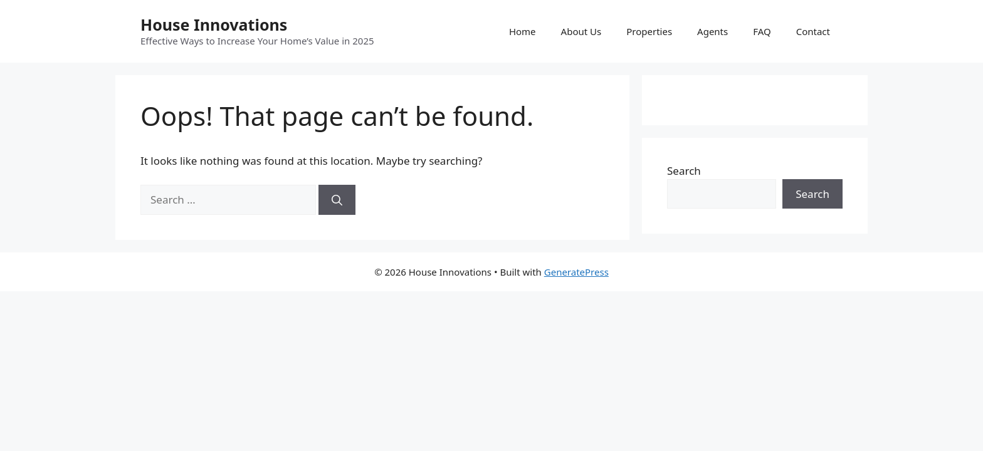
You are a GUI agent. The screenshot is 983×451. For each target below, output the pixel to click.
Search (684, 170)
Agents (712, 31)
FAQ (762, 31)
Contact (813, 31)
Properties (649, 31)
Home (522, 31)
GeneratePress (576, 272)
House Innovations (213, 24)
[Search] (336, 200)
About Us (581, 31)
